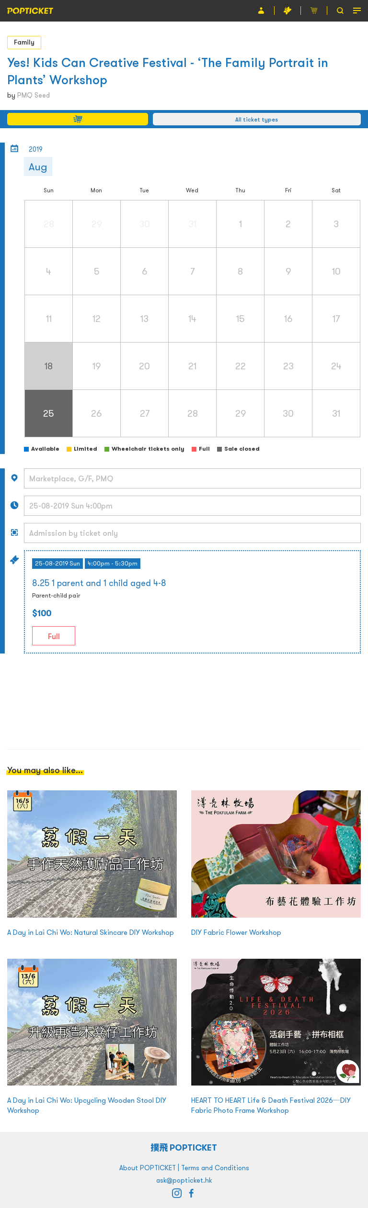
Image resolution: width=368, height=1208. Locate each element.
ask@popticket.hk (184, 1180)
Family (24, 42)
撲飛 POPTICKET (184, 1147)
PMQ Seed (33, 95)
